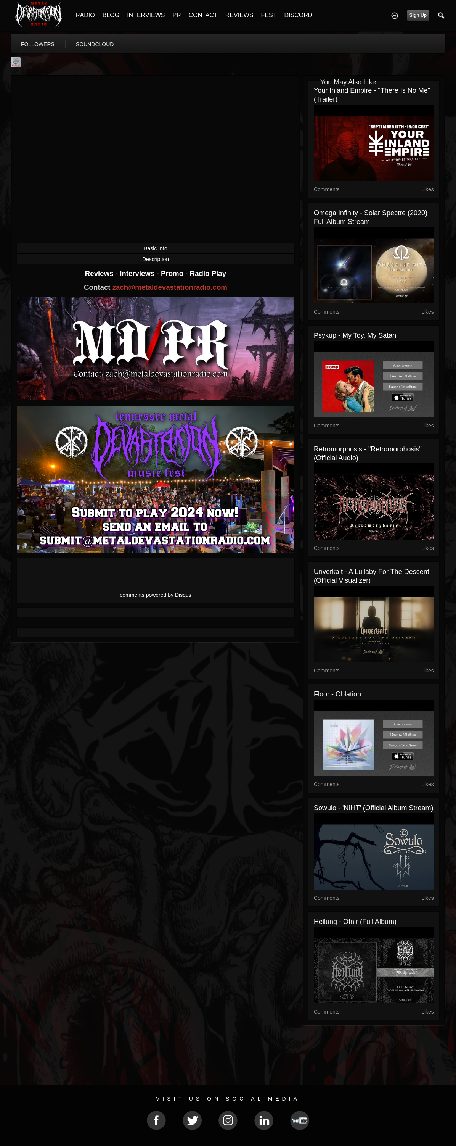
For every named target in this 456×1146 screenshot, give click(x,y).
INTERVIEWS (146, 15)
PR (176, 15)
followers (38, 44)
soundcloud (95, 44)
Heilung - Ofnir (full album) (355, 921)
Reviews (100, 273)
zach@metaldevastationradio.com (169, 287)
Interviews (138, 273)
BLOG (111, 15)
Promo (173, 273)
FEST (269, 15)
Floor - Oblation (337, 694)
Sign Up (418, 15)
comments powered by (155, 595)
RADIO (85, 15)
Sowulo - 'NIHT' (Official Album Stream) (374, 808)
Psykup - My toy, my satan (355, 335)
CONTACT (203, 15)
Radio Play (208, 273)
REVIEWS (239, 15)
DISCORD (298, 15)
